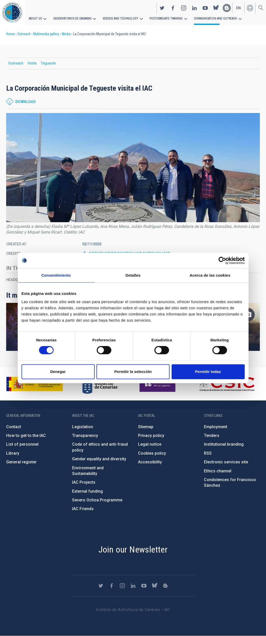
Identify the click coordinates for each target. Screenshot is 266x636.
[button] (133, 167)
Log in (249, 8)
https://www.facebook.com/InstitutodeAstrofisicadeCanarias (173, 8)
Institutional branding (224, 444)
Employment (215, 426)
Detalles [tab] (132, 275)
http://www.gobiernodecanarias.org (100, 384)
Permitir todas (208, 371)
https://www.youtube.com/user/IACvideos (205, 8)
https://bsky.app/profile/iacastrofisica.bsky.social (216, 8)
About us (35, 18)
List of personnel (22, 444)
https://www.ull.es (158, 384)
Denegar (58, 371)
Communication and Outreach (215, 18)
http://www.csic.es (227, 384)
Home (10, 34)
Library (12, 453)
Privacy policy (151, 435)
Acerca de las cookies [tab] (210, 275)
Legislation (82, 426)
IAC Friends (83, 508)
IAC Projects (83, 482)
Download (25, 102)
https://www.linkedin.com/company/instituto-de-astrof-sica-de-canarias (194, 8)
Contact (13, 426)
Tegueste (48, 63)
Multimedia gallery (46, 34)
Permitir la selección (133, 371)
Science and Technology (120, 18)
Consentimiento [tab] (56, 275)
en (238, 8)
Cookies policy (152, 453)
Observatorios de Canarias (72, 18)
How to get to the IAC (26, 435)
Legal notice (149, 444)
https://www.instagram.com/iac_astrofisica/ (183, 8)
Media (66, 34)
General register (21, 462)
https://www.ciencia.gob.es (34, 384)
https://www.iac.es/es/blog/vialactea (226, 8)
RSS (208, 453)
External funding (87, 491)
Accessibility (150, 462)
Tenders (211, 435)
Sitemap (145, 426)
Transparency (85, 435)
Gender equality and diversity (99, 458)
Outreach (24, 34)
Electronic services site (226, 462)
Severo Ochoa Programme (97, 500)
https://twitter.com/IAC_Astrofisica (162, 8)
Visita (31, 63)
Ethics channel (217, 471)
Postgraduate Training (166, 18)
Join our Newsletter (133, 549)
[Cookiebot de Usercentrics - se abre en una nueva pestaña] (222, 260)
